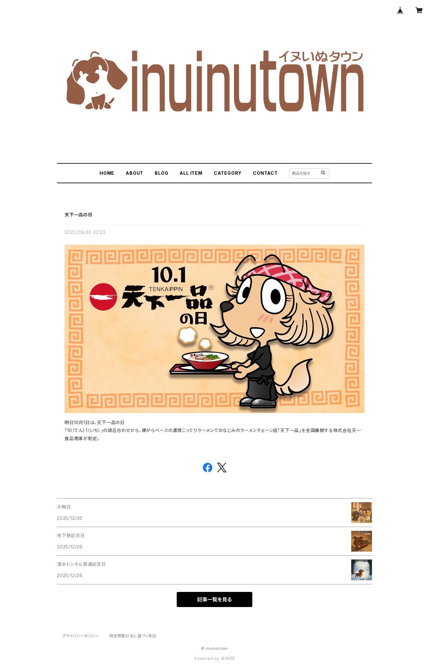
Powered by (214, 658)
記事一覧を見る (214, 599)
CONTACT (265, 173)
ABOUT (134, 173)
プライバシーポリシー (80, 635)
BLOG (161, 173)
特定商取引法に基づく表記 (133, 635)
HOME (107, 173)
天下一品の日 (79, 214)
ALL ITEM (191, 173)
